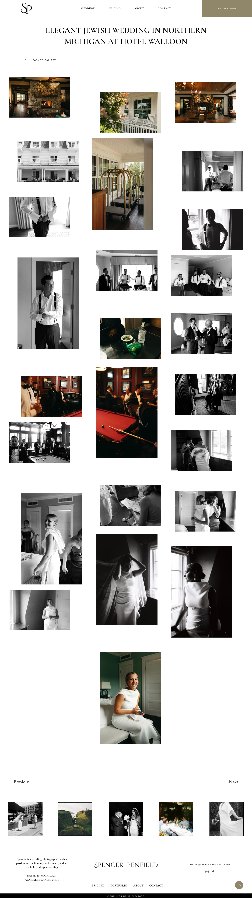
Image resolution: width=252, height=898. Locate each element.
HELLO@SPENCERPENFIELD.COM (210, 864)
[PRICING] (98, 885)
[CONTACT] (156, 885)
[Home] (207, 872)
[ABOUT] (138, 885)
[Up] (239, 885)
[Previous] (26, 781)
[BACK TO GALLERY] (40, 60)
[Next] (226, 781)
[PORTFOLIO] (119, 885)
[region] (25, 819)
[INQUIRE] (227, 8)
